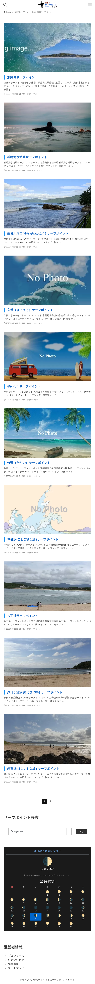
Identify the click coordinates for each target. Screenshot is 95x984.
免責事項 (13, 963)
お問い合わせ (16, 959)
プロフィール (16, 955)
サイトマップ (16, 967)
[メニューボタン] (89, 4)
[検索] (37, 832)
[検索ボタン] (5, 4)
